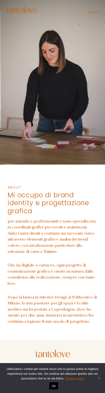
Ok (54, 386)
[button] (94, 11)
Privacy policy (74, 378)
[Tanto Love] (22, 10)
